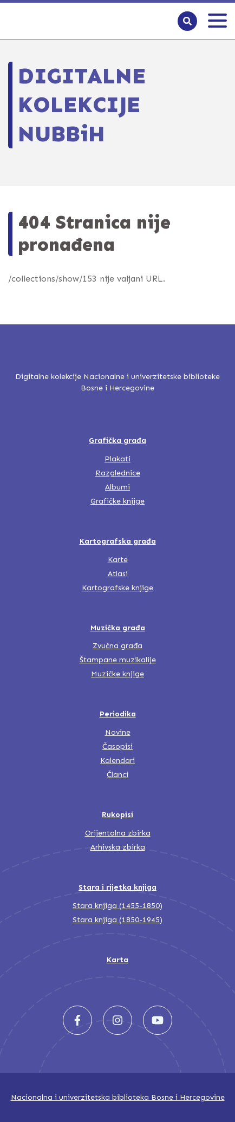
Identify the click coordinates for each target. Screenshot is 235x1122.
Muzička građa (117, 627)
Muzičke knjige (117, 674)
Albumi (117, 487)
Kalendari (117, 760)
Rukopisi (117, 814)
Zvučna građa (117, 645)
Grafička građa (117, 440)
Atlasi (118, 573)
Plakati (117, 459)
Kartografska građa (118, 541)
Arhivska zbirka (117, 847)
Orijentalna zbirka (118, 833)
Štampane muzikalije (118, 659)
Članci (117, 774)
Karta (117, 959)
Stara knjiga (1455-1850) (117, 905)
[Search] (187, 21)
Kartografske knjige (117, 587)
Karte (118, 559)
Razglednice (117, 473)
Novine (117, 732)
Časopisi (117, 746)
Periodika (118, 714)
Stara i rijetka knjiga (117, 887)
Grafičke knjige (117, 501)
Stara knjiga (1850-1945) (117, 919)
